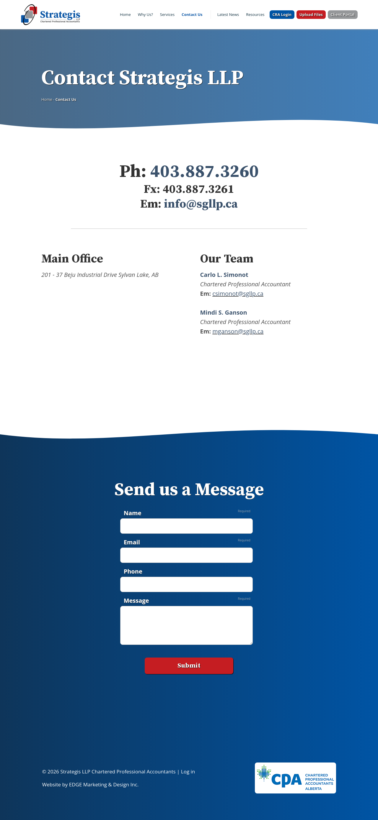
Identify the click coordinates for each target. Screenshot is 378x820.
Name (132, 513)
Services (167, 14)
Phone (133, 571)
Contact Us (192, 14)
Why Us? (145, 14)
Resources (255, 14)
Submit (189, 666)
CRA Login (282, 14)
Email (132, 542)
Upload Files (311, 14)
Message (136, 600)
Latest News (228, 14)
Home (125, 14)
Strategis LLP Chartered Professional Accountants (117, 771)
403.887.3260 (202, 172)
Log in (188, 771)
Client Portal (343, 14)
